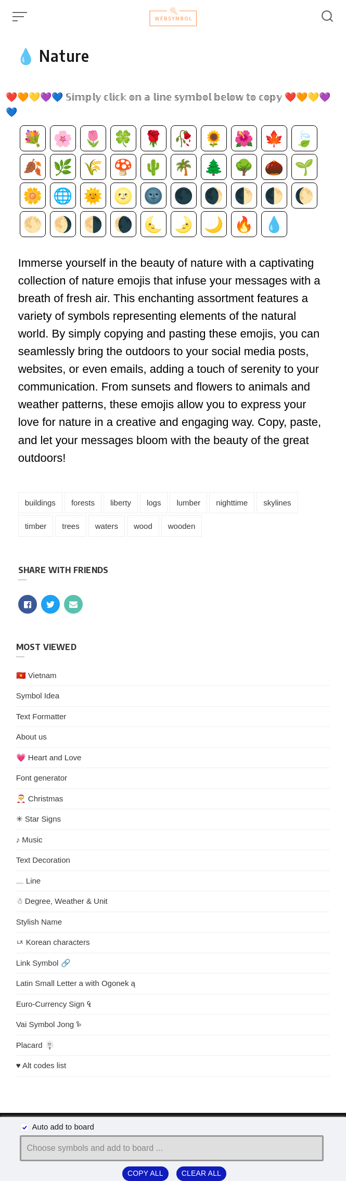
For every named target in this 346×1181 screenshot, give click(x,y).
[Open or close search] (327, 16)
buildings (40, 502)
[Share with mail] (73, 604)
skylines (277, 502)
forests (83, 502)
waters (106, 526)
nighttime (232, 502)
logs (154, 502)
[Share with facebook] (27, 604)
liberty (120, 502)
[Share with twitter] (50, 604)
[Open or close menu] (20, 16)
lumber (188, 502)
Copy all (145, 1173)
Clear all (201, 1173)
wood (143, 526)
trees (70, 526)
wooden (182, 526)
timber (36, 526)
